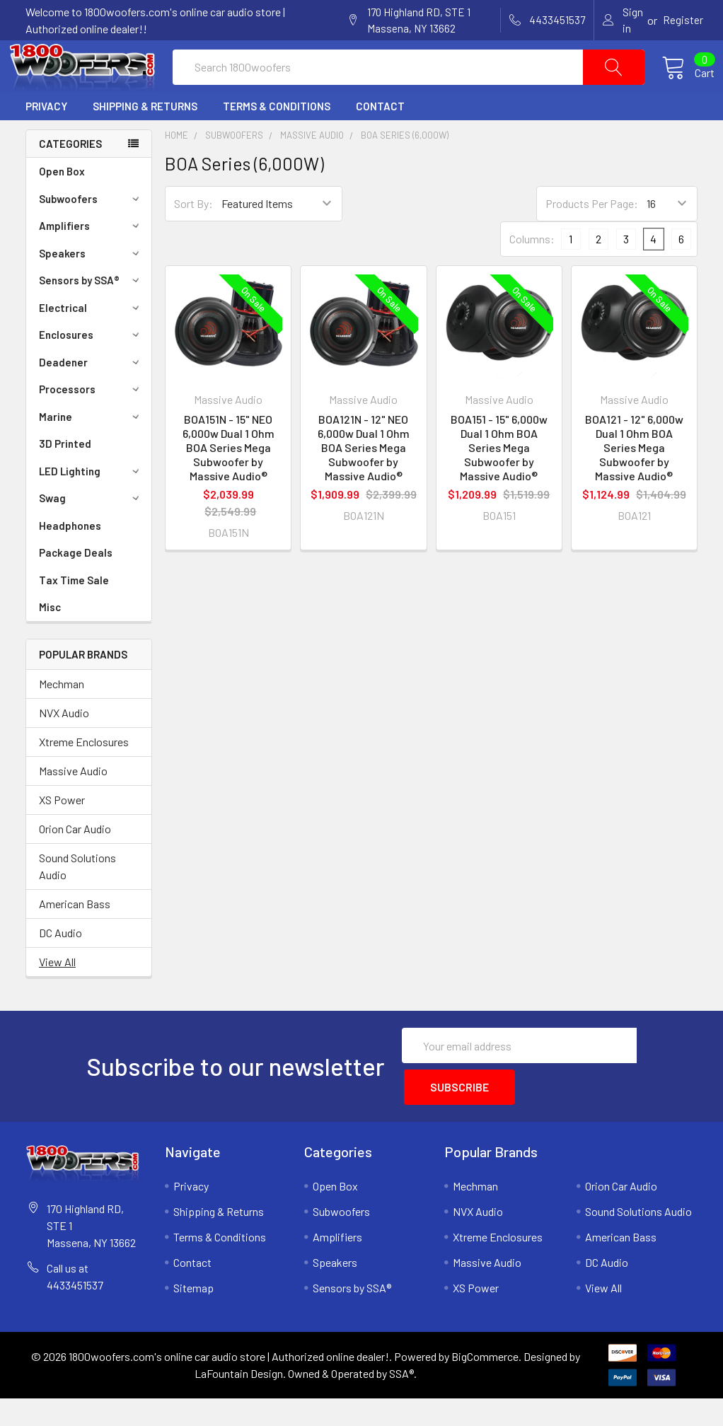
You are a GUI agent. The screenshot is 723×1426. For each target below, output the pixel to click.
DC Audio (60, 966)
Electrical (91, 341)
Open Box (62, 205)
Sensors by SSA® (91, 314)
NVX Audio (64, 746)
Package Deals (75, 586)
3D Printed (65, 477)
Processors (91, 423)
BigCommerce (485, 1384)
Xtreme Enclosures (84, 775)
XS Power (62, 833)
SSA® (401, 1401)
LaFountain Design (239, 1401)
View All (57, 995)
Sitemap (193, 1315)
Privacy (46, 140)
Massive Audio (73, 804)
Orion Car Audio (75, 862)
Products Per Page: (591, 237)
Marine (91, 450)
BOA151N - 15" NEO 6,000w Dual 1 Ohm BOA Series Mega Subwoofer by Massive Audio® (228, 481)
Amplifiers (91, 259)
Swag (91, 532)
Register (683, 19)
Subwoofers (91, 232)
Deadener (91, 396)
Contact (380, 140)
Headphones (70, 559)
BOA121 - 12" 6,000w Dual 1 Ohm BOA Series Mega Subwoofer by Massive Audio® (634, 481)
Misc (50, 640)
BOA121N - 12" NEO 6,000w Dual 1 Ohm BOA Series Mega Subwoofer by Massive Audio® (364, 481)
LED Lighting (91, 505)
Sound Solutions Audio (77, 900)
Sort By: (193, 237)
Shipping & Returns (145, 140)
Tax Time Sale (74, 614)
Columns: (532, 272)
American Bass (74, 937)
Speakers (91, 287)
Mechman (61, 717)
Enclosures (91, 368)
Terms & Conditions (276, 140)
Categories (70, 177)
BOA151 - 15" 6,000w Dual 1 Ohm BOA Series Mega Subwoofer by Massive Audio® (499, 481)
